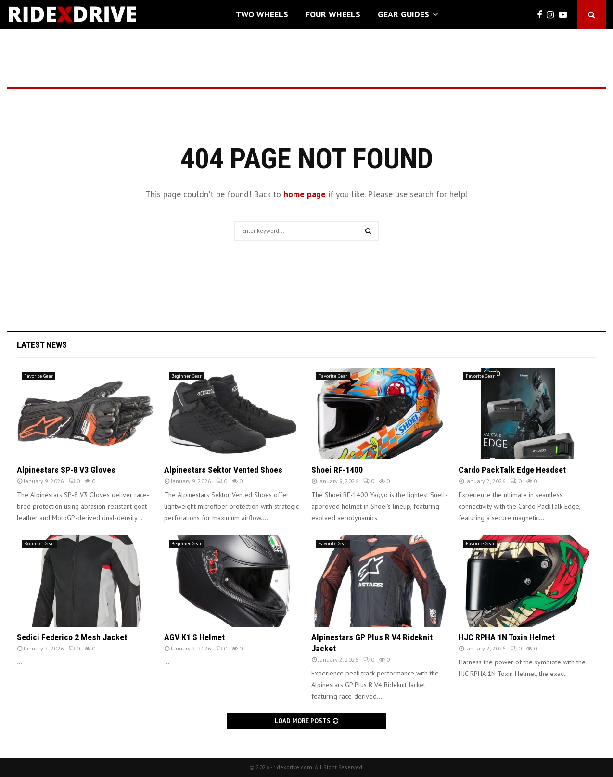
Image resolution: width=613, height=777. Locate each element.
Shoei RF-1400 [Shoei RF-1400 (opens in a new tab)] (337, 470)
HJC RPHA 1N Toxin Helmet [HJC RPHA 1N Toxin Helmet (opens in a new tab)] (507, 637)
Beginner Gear (186, 376)
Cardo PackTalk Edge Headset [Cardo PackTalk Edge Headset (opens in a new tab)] (512, 470)
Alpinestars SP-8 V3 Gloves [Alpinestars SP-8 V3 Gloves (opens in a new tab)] (66, 470)
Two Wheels (262, 14)
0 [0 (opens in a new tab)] (74, 480)
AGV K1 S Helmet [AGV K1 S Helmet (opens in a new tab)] (194, 637)
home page (304, 194)
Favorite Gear (38, 376)
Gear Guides (403, 14)
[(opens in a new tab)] (85, 413)
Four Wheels (333, 14)
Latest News (42, 345)
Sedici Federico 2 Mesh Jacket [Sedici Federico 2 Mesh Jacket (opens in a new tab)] (72, 637)
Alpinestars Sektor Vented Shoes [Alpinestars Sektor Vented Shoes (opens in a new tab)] (223, 470)
